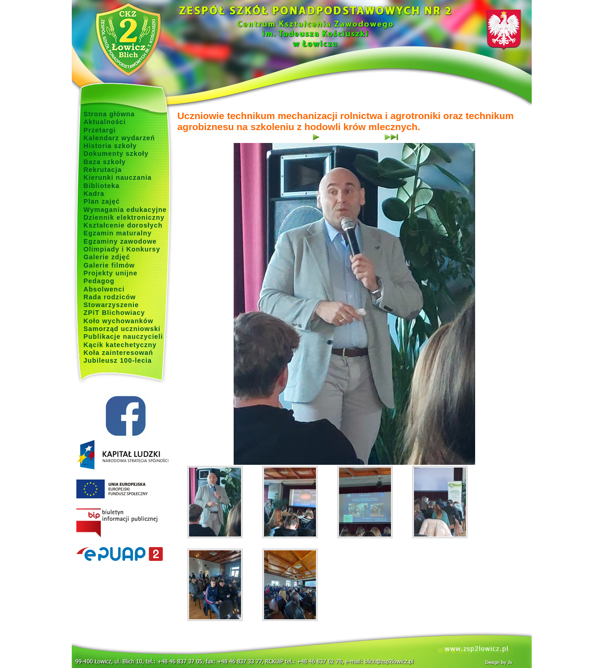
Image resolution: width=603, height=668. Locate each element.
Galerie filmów (109, 265)
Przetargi (100, 130)
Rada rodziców (110, 297)
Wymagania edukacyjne (125, 209)
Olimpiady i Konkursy (122, 249)
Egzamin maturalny (118, 233)
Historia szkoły (110, 145)
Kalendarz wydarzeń (119, 138)
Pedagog (99, 281)
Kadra (94, 193)
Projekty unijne (111, 273)
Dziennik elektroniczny (124, 217)
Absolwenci (104, 289)
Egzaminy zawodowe (120, 241)
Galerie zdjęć (107, 257)
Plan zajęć (102, 201)
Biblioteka (102, 185)
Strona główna (109, 114)
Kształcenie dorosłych (123, 225)
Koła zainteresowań (119, 352)
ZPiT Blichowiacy (114, 312)
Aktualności (105, 122)
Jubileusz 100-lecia (118, 360)
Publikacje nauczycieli (123, 336)
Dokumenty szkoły (116, 153)
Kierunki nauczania (118, 177)
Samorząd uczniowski (122, 328)
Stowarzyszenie (111, 304)
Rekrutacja (103, 169)
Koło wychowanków (119, 321)
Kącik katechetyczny (120, 344)
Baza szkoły (105, 162)
